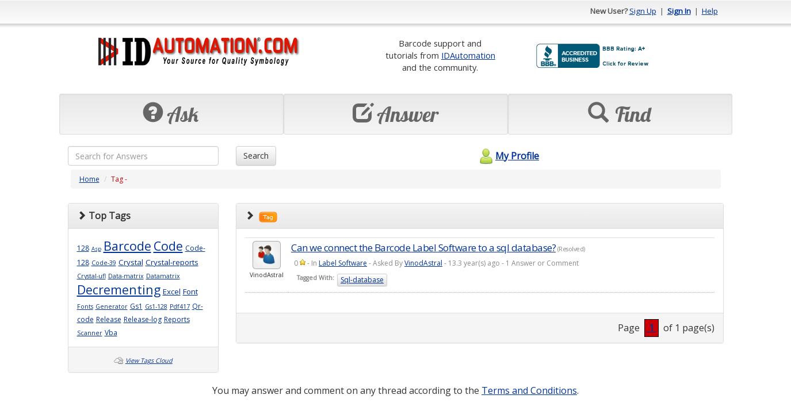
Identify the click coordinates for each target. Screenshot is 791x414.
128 (83, 248)
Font (190, 291)
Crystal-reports (172, 262)
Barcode (127, 245)
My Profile (507, 156)
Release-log (143, 319)
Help (710, 11)
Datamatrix (163, 276)
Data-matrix (126, 276)
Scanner (89, 333)
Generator (111, 306)
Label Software (343, 263)
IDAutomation (468, 55)
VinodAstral (423, 263)
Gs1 (136, 306)
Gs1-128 (156, 306)
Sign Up (642, 11)
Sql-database (362, 280)
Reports (177, 319)
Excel (172, 291)
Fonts (85, 306)
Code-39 (103, 263)
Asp (96, 248)
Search (256, 155)
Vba (111, 333)
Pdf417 (180, 306)
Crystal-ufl (91, 276)
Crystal (131, 262)
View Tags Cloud (149, 360)
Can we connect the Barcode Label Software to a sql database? (423, 247)
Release (108, 319)
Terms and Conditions (529, 390)
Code (168, 245)
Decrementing (119, 289)
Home (89, 179)
